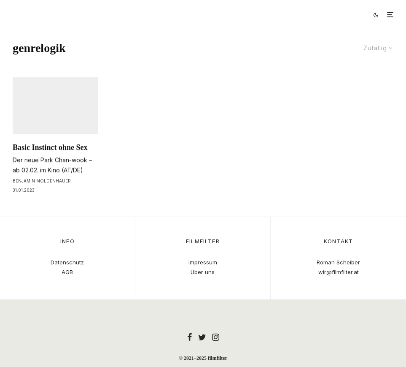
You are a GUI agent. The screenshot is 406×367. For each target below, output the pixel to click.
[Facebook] (189, 337)
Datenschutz (67, 262)
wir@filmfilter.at (338, 272)
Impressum (202, 262)
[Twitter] (202, 337)
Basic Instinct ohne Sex (50, 164)
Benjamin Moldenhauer (42, 198)
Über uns (203, 272)
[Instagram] (215, 337)
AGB (67, 272)
